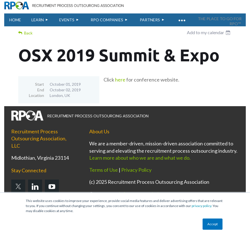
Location (36, 95)
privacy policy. (202, 206)
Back (28, 33)
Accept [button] (212, 224)
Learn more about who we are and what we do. (140, 158)
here (120, 79)
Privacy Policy (136, 170)
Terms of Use (103, 170)
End (40, 89)
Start (39, 84)
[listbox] (209, 32)
